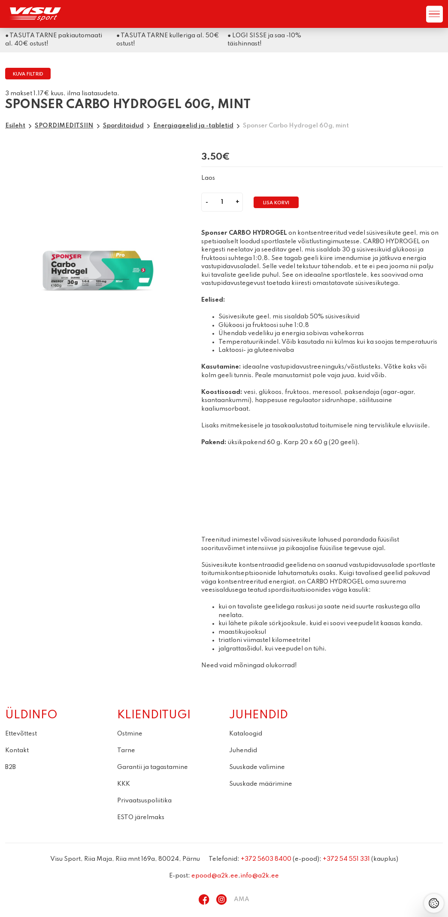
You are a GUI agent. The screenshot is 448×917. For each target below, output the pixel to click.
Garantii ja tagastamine (152, 767)
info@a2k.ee (259, 876)
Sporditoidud (123, 126)
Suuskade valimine (257, 767)
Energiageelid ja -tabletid (193, 126)
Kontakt (17, 751)
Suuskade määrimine (260, 784)
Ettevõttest (21, 734)
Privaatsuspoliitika (144, 801)
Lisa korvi (276, 203)
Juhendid (243, 751)
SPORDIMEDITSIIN (64, 126)
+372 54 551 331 (346, 859)
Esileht (15, 126)
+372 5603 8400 (266, 859)
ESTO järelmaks (140, 817)
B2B (10, 767)
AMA (241, 899)
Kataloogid (245, 734)
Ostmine (129, 734)
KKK (123, 784)
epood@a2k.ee (214, 876)
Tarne (126, 751)
